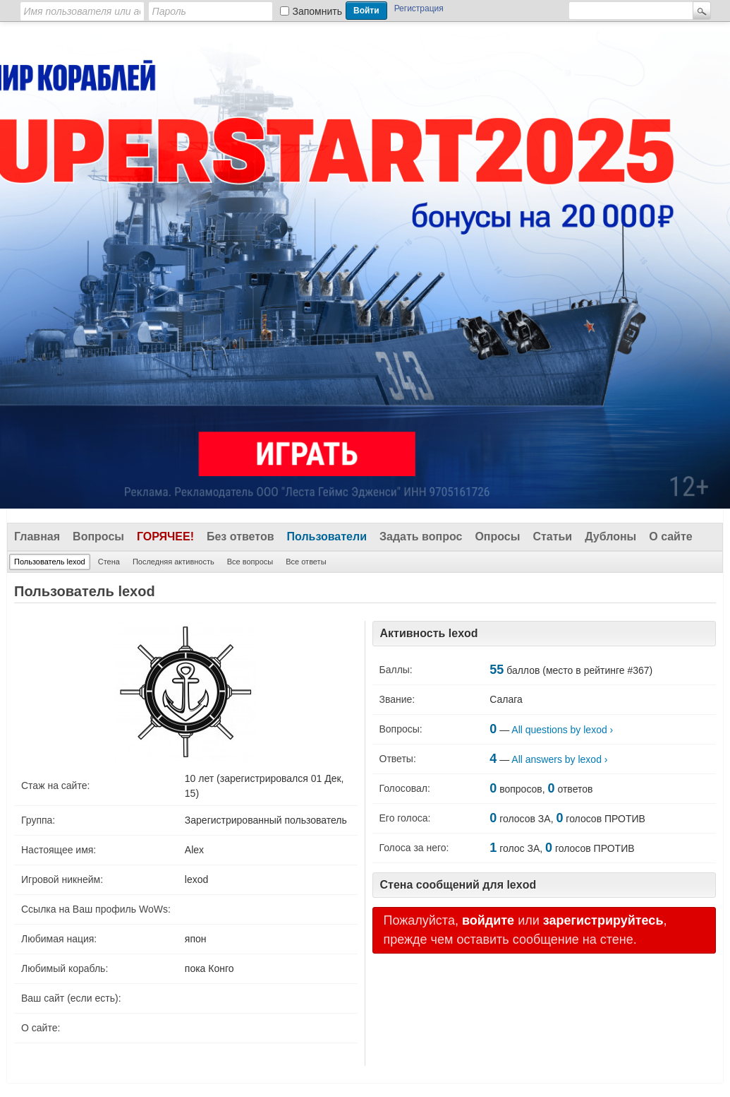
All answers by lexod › (559, 759)
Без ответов (240, 536)
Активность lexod (429, 633)
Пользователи (327, 536)
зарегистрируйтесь (603, 920)
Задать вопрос (420, 536)
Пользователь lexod (49, 561)
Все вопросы (250, 561)
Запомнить (318, 11)
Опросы (497, 536)
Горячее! (165, 536)
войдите (488, 920)
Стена (109, 561)
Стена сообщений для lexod (458, 885)
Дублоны (610, 536)
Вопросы (98, 536)
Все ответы (306, 561)
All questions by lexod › (562, 729)
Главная (37, 536)
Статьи (552, 536)
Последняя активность (173, 561)
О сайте (670, 536)
